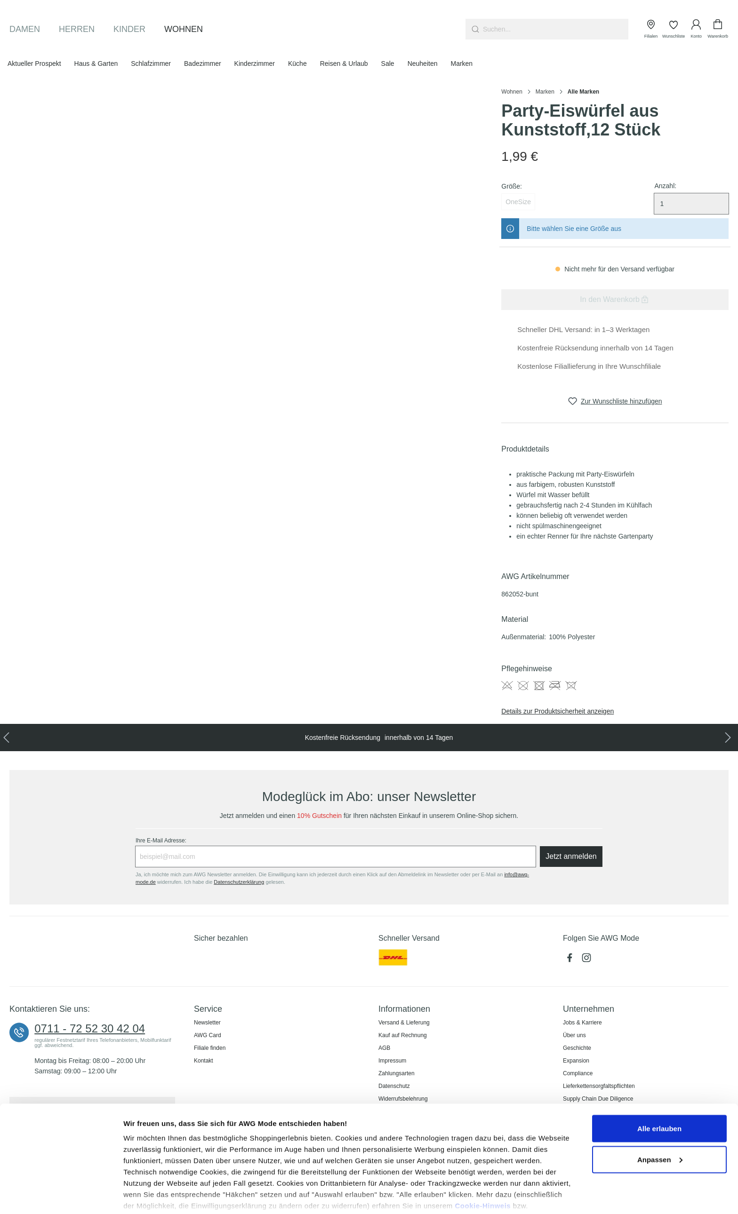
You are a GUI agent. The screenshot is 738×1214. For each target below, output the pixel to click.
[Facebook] (571, 960)
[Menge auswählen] (691, 203)
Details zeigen (147, 1195)
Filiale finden (209, 1048)
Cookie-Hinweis (483, 1159)
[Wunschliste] (673, 29)
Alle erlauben (659, 1082)
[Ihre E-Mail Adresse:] (336, 856)
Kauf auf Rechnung (402, 1035)
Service (208, 1009)
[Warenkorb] (718, 29)
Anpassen (659, 1113)
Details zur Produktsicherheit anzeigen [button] (557, 711)
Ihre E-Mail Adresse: (161, 840)
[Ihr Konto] (696, 29)
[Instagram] (587, 960)
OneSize (518, 202)
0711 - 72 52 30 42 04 (89, 1029)
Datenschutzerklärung (176, 1170)
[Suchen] (474, 29)
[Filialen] (650, 29)
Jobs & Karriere (582, 1022)
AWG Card (207, 1035)
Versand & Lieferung (404, 1022)
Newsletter (207, 1022)
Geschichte (577, 1048)
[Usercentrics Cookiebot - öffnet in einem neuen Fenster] (61, 1196)
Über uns (574, 1035)
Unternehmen (588, 1009)
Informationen (404, 1009)
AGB (384, 1048)
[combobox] (555, 29)
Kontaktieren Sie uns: (49, 1009)
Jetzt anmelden (571, 856)
